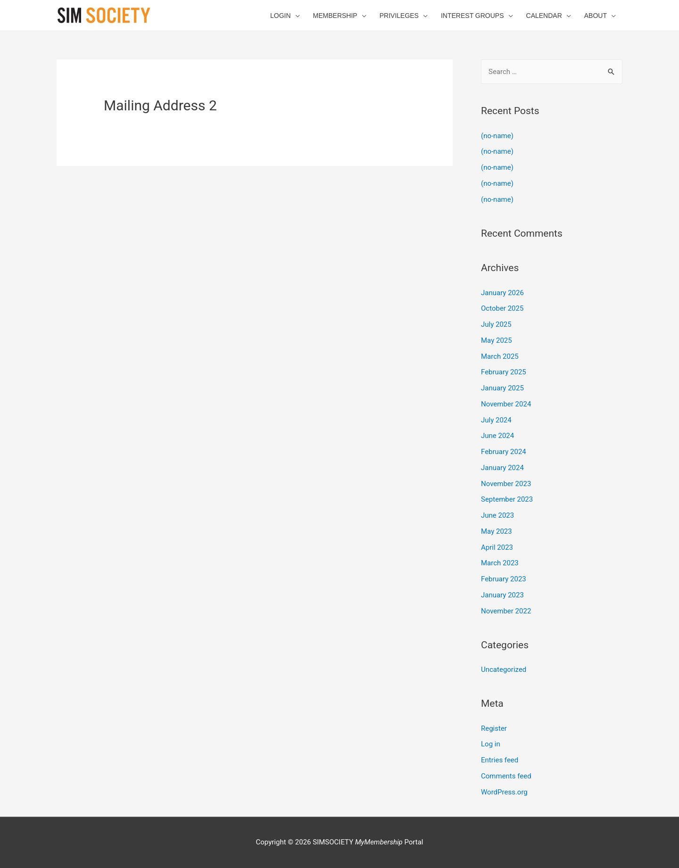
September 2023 (507, 499)
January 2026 (502, 293)
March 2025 (500, 356)
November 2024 (506, 404)
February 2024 (503, 451)
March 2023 (500, 563)
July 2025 (496, 324)
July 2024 (496, 420)
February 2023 (503, 579)
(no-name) (497, 136)
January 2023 (502, 595)
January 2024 (502, 467)
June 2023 (497, 515)
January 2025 (502, 388)
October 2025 (502, 308)
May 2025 (496, 340)
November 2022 (506, 611)
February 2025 (503, 372)
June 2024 (497, 435)
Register (494, 728)
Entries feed (499, 760)
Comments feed (506, 776)
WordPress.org (504, 792)
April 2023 (497, 547)
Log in (490, 744)
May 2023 (496, 531)
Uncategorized (503, 669)
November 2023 (506, 483)
